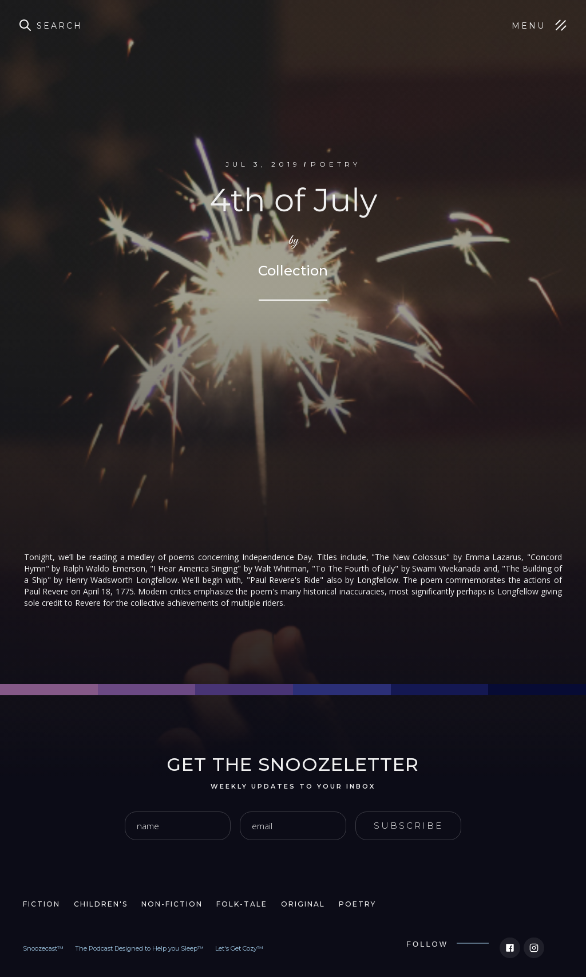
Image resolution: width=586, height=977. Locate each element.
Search (59, 26)
